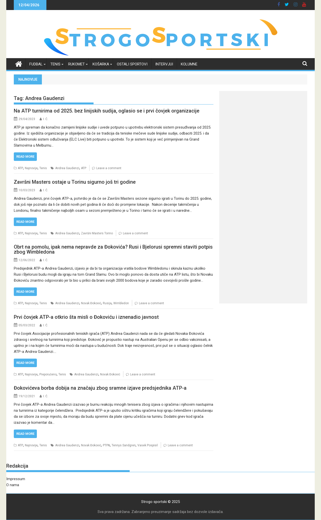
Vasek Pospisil (147, 445)
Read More (25, 156)
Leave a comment (108, 168)
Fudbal (36, 64)
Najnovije (31, 168)
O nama (12, 485)
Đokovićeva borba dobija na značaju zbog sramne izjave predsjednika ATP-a (100, 388)
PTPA (106, 445)
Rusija (107, 303)
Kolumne (189, 64)
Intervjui (164, 64)
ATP (20, 168)
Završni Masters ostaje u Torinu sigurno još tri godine (75, 182)
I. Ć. (45, 119)
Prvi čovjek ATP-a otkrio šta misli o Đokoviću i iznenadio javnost (86, 317)
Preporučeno (48, 374)
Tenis (55, 64)
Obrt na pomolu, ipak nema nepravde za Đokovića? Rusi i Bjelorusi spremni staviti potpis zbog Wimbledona (113, 249)
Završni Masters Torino (97, 233)
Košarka (101, 64)
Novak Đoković (91, 303)
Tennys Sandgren (124, 445)
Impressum (15, 479)
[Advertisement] (263, 126)
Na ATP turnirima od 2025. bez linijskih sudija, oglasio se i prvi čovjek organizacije (106, 111)
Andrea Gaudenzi (67, 168)
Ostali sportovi (132, 64)
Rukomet (76, 64)
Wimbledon (121, 303)
